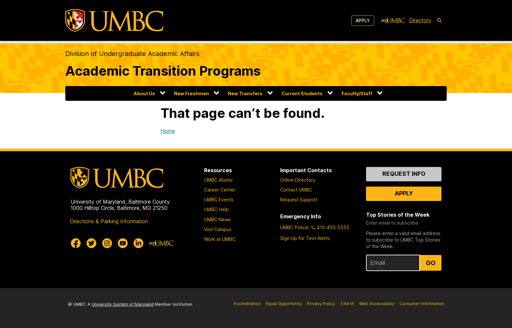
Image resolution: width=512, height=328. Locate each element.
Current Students (302, 93)
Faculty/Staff (357, 93)
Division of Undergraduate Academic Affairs (132, 54)
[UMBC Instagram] (107, 243)
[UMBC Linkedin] (138, 243)
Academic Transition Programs (163, 71)
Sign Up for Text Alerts (305, 238)
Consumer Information (422, 303)
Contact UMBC (296, 189)
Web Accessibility (376, 303)
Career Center (219, 189)
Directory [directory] (420, 20)
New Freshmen (191, 93)
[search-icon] (439, 20)
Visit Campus (218, 229)
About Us (144, 93)
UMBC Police (294, 227)
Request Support (298, 199)
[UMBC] (114, 20)
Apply (363, 20)
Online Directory (297, 180)
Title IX (347, 303)
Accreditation (247, 303)
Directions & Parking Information (109, 221)
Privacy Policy (321, 303)
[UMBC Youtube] (123, 243)
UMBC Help (216, 209)
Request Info (403, 173)
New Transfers (245, 93)
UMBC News (217, 219)
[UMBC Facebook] (76, 243)
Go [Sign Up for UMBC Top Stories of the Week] (431, 263)
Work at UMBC (219, 239)
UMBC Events (218, 199)
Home (168, 131)
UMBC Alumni (218, 180)
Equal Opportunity (284, 303)
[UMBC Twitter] (91, 243)
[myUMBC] (393, 20)
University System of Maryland (122, 304)
